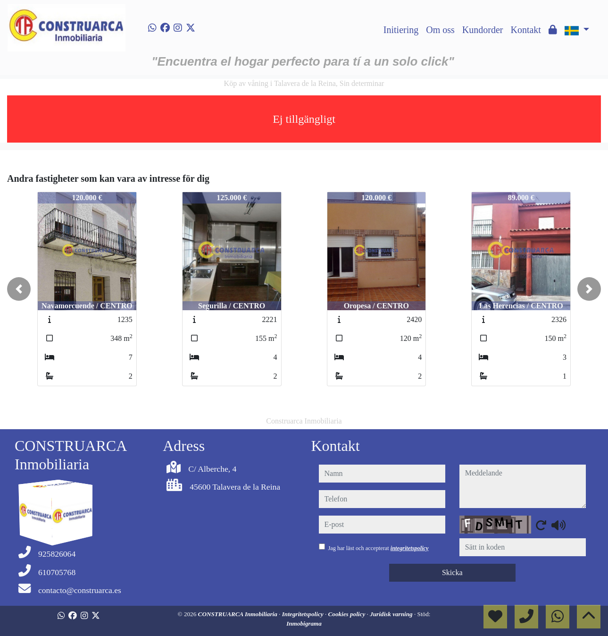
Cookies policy (347, 614)
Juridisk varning (392, 614)
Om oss (440, 30)
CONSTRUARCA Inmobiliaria (238, 614)
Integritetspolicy (303, 614)
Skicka (452, 572)
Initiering (400, 30)
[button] (19, 289)
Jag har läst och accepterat (378, 548)
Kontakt (525, 30)
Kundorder (482, 30)
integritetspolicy (410, 548)
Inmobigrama (304, 623)
